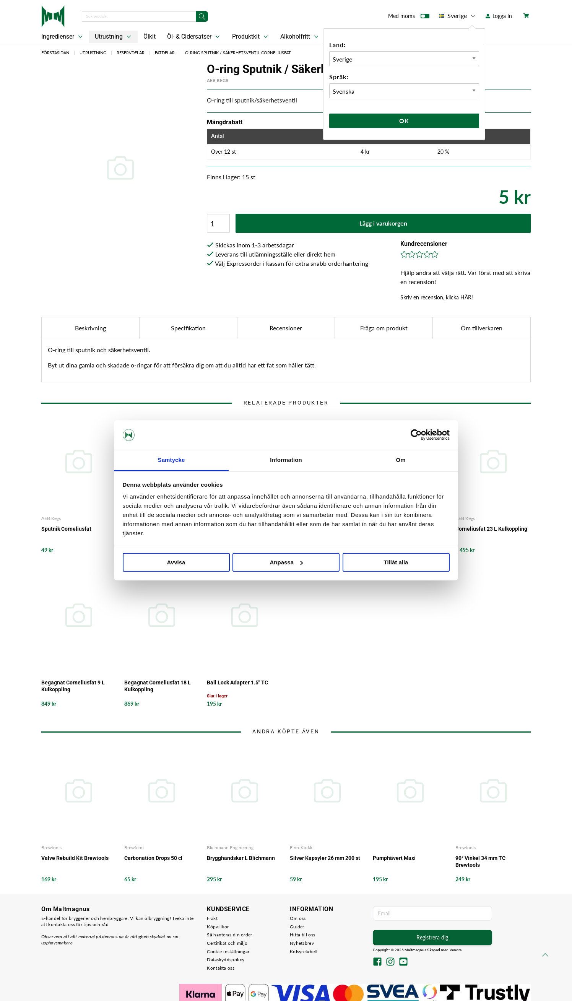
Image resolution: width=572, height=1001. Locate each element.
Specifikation (188, 328)
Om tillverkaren (481, 328)
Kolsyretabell (303, 951)
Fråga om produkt (384, 328)
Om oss (298, 918)
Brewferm (134, 847)
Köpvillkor (218, 926)
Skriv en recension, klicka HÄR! (436, 297)
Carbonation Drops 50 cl (153, 858)
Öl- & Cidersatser (194, 37)
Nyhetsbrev (302, 943)
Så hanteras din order (229, 935)
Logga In (499, 16)
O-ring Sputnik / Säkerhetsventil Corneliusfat (238, 52)
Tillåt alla (396, 562)
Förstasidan (55, 52)
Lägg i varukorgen (383, 223)
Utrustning (114, 37)
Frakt (212, 918)
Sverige (457, 15)
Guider (297, 926)
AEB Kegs (217, 80)
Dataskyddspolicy (225, 959)
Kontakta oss (220, 968)
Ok (404, 120)
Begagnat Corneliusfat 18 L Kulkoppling (157, 685)
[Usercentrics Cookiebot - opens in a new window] (416, 435)
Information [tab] (286, 460)
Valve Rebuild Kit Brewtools (75, 858)
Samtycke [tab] (171, 460)
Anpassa (286, 562)
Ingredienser (62, 37)
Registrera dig (432, 937)
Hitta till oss (302, 935)
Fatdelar (165, 52)
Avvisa (176, 562)
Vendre (456, 950)
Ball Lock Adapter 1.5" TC (237, 682)
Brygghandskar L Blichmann (241, 858)
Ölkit (149, 36)
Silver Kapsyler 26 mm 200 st (325, 858)
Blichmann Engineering (230, 847)
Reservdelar (131, 52)
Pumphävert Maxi (394, 858)
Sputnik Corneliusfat (66, 529)
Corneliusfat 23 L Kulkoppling (491, 529)
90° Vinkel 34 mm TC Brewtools (480, 861)
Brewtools (51, 847)
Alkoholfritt (300, 37)
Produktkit (251, 37)
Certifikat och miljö (227, 943)
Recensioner (286, 328)
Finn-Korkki (302, 847)
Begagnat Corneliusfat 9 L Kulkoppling (73, 685)
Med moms (408, 18)
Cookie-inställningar (228, 951)
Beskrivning (90, 328)
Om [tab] (400, 460)
